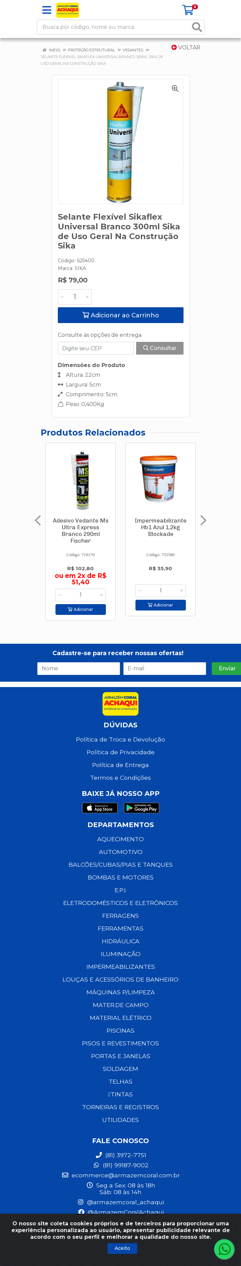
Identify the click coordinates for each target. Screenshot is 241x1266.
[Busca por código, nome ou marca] (113, 27)
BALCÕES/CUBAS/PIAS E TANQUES (121, 864)
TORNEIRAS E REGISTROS (120, 1107)
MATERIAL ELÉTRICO (121, 1017)
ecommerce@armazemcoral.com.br (121, 1175)
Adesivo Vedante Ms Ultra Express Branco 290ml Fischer (81, 530)
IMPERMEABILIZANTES (120, 966)
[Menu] (47, 10)
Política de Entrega (120, 764)
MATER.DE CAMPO (121, 1004)
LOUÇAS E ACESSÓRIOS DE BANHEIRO (120, 979)
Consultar (159, 348)
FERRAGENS (120, 915)
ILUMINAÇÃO (120, 953)
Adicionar (80, 609)
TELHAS (120, 1081)
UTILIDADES (120, 1119)
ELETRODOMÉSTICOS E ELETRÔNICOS (120, 902)
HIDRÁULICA (120, 941)
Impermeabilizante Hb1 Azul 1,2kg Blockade (161, 527)
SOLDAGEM (120, 1068)
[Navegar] (38, 520)
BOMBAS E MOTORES (121, 877)
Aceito (122, 1248)
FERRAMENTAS (121, 928)
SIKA (80, 268)
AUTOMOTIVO (121, 851)
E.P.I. (121, 890)
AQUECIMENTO (120, 839)
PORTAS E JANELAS (120, 1055)
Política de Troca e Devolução (120, 739)
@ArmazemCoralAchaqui (121, 1212)
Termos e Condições (120, 777)
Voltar (185, 47)
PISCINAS (120, 1030)
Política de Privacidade (121, 752)
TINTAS (120, 1094)
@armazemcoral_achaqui (120, 1202)
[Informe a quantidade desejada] (75, 297)
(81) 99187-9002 (121, 1165)
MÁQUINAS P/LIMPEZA (120, 992)
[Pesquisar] (197, 27)
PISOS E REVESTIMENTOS (120, 1043)
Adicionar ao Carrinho (120, 315)
